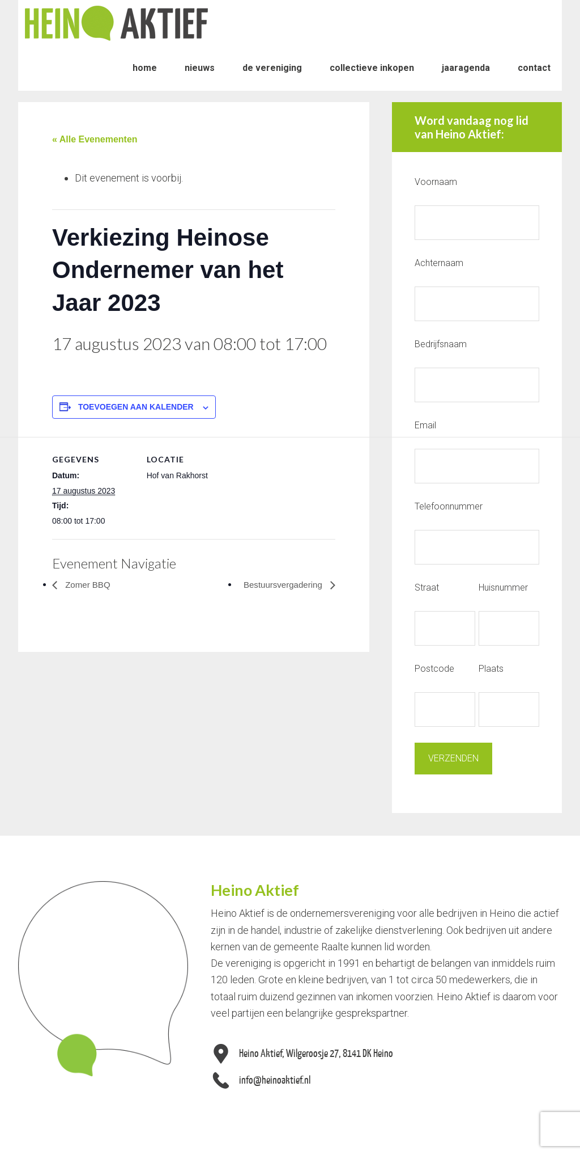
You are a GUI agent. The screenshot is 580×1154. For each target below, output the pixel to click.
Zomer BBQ (88, 584)
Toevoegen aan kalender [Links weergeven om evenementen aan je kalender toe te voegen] (136, 406)
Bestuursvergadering (281, 584)
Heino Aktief (116, 22)
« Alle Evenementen (95, 139)
